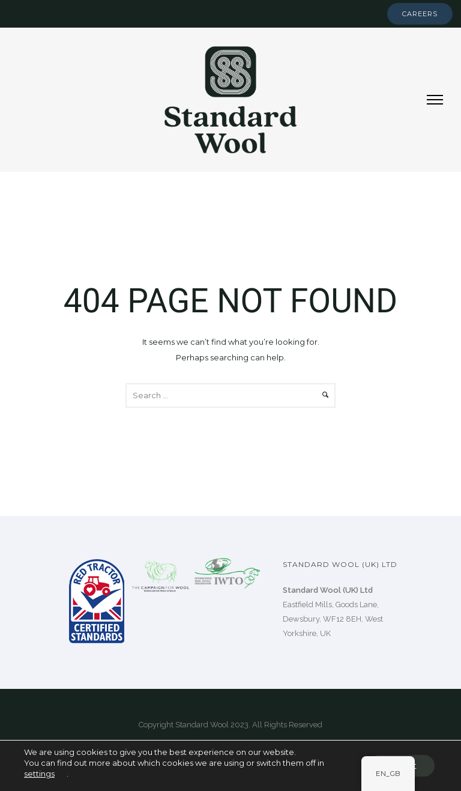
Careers (420, 14)
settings (39, 773)
